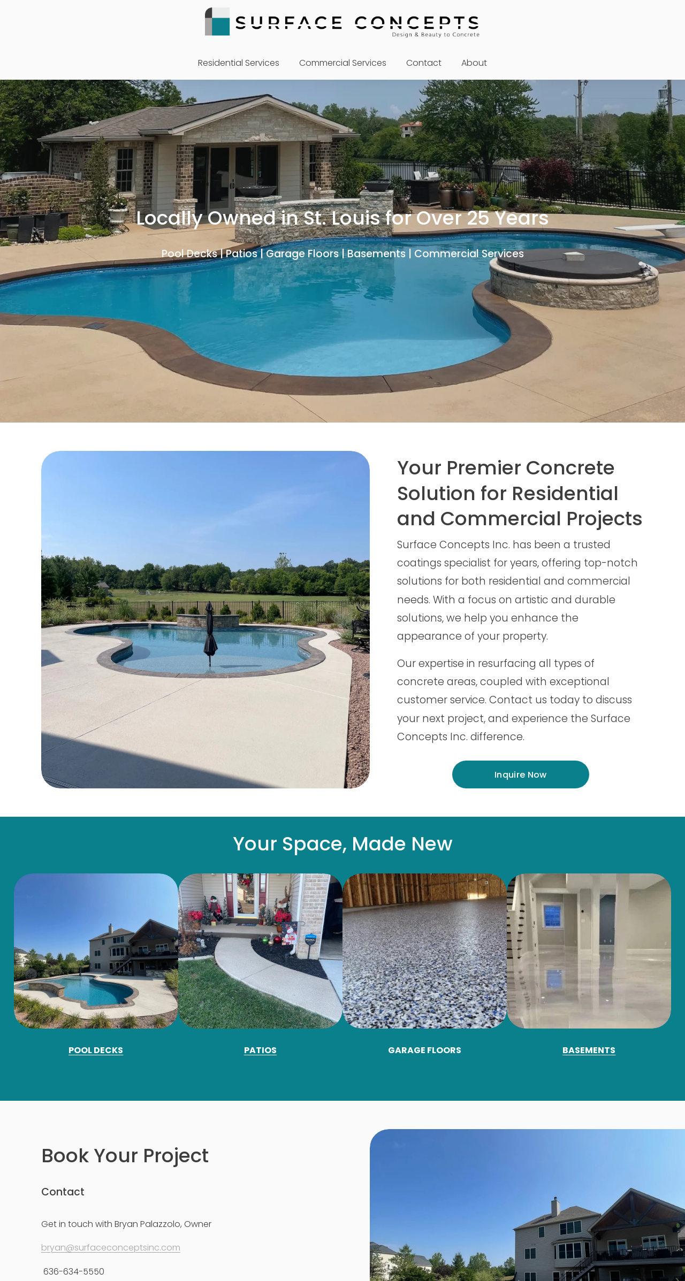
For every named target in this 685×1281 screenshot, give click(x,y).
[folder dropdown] (238, 63)
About (474, 63)
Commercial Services (342, 63)
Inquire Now (520, 775)
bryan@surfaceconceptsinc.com (110, 1247)
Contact (424, 63)
